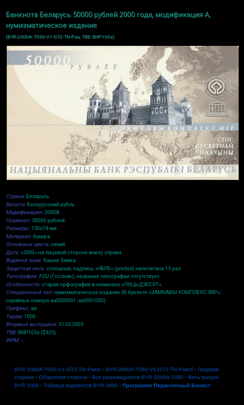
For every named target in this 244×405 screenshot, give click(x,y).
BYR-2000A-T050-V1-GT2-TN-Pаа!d (149, 369)
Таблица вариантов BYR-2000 (81, 385)
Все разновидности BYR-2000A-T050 (137, 377)
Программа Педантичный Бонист (167, 385)
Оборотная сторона (63, 377)
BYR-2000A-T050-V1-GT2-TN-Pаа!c (57, 369)
